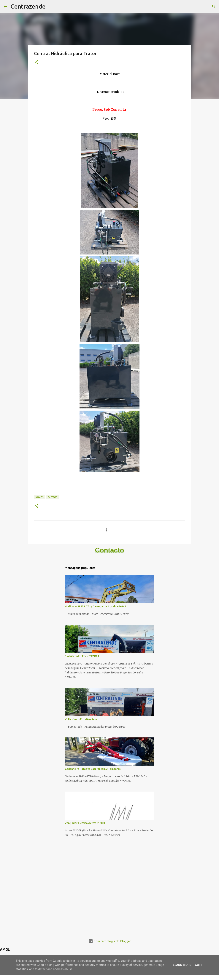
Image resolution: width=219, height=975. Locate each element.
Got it (199, 965)
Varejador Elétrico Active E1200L (85, 823)
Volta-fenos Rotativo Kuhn (81, 719)
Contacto (109, 550)
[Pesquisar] (214, 6)
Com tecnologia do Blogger (109, 941)
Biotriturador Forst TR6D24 (82, 656)
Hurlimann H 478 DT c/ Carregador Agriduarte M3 (95, 606)
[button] (36, 62)
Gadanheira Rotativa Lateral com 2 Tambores (92, 768)
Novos (40, 497)
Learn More (182, 965)
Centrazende (28, 6)
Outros (52, 497)
